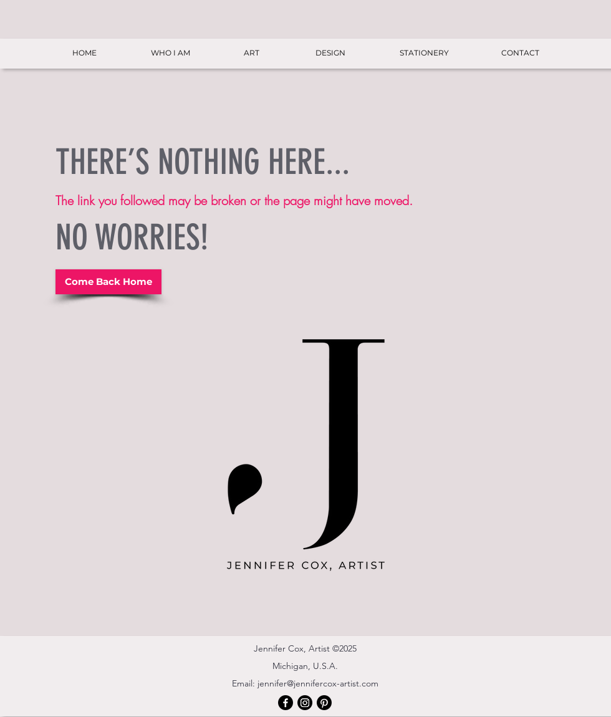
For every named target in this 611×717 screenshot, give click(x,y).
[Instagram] (304, 702)
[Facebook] (285, 702)
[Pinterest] (324, 702)
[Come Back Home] (108, 281)
